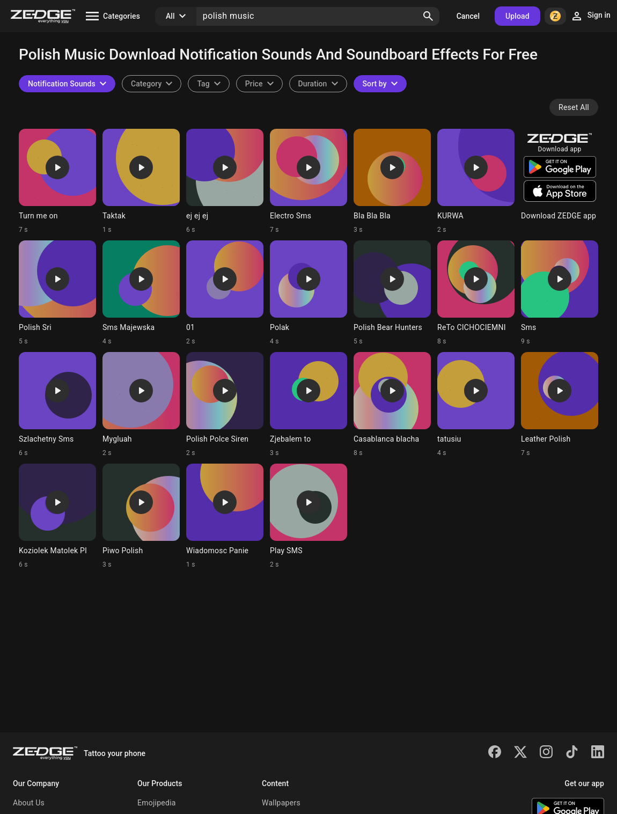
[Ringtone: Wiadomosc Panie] (224, 516)
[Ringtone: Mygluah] (141, 404)
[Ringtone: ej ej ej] (224, 181)
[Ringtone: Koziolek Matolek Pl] (57, 516)
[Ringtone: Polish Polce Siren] (224, 404)
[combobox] (208, 83)
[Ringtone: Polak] (308, 293)
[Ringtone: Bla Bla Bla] (392, 181)
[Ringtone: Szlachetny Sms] (57, 404)
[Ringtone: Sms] (559, 293)
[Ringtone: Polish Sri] (57, 293)
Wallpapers (281, 802)
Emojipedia (156, 802)
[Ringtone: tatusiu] (476, 404)
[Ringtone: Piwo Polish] (141, 516)
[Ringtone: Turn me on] (57, 181)
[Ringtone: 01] (224, 293)
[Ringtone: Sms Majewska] (141, 293)
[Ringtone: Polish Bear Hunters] (392, 293)
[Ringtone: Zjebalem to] (308, 404)
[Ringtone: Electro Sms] (308, 181)
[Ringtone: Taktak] (141, 181)
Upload (517, 16)
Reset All (574, 107)
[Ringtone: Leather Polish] (559, 404)
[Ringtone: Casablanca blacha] (392, 404)
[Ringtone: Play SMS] (308, 516)
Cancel (468, 16)
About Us (29, 802)
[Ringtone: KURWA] (476, 181)
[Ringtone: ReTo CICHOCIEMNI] (476, 293)
